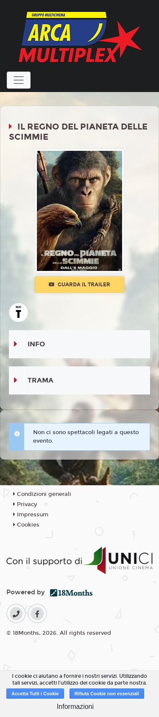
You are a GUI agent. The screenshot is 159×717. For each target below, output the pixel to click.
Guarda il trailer (79, 285)
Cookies (26, 524)
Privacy (25, 504)
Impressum (30, 514)
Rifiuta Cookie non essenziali (107, 693)
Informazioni (75, 706)
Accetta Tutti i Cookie (35, 693)
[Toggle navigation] (19, 80)
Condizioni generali (42, 494)
